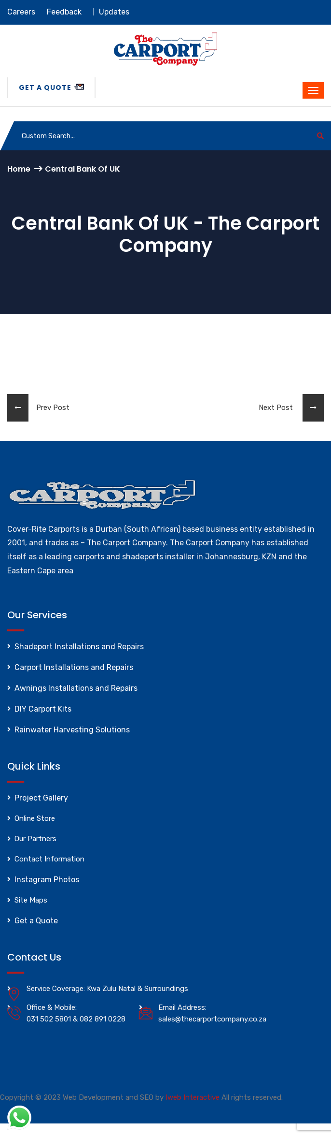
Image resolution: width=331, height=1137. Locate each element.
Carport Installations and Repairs (73, 667)
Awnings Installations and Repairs (76, 688)
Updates (114, 11)
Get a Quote (51, 87)
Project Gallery (41, 797)
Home (18, 169)
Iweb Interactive (193, 1097)
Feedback (64, 11)
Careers (21, 11)
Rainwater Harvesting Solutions (72, 729)
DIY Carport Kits (42, 709)
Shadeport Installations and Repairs (79, 646)
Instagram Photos (46, 879)
